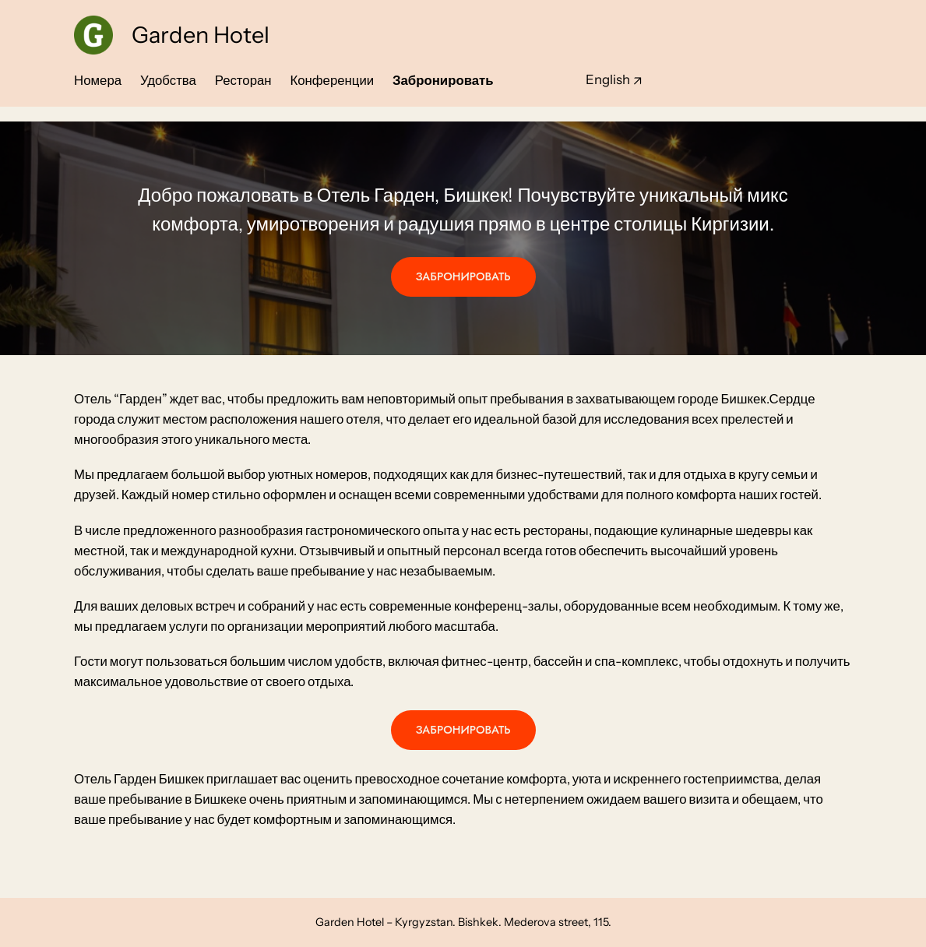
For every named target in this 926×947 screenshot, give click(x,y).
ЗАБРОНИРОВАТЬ (463, 276)
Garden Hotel (200, 34)
